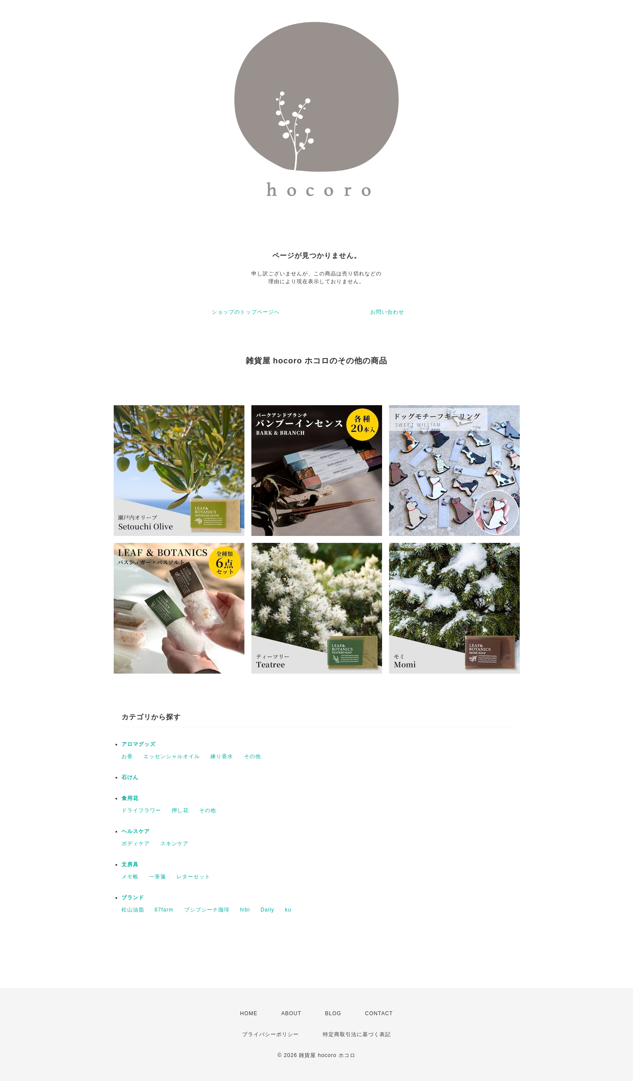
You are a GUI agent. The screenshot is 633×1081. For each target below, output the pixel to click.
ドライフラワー (141, 810)
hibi (245, 910)
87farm (164, 910)
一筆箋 (157, 877)
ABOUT (291, 1013)
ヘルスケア (136, 831)
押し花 (180, 810)
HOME (248, 1013)
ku (288, 910)
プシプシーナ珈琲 (207, 910)
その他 (252, 756)
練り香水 (221, 756)
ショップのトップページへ (246, 312)
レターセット (193, 877)
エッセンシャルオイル (171, 756)
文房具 (130, 864)
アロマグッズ (139, 744)
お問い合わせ (387, 312)
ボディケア (136, 843)
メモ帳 (130, 877)
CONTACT (379, 1013)
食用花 (130, 798)
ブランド (133, 898)
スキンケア (174, 843)
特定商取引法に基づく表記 (357, 1034)
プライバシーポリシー (270, 1034)
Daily (267, 910)
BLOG (333, 1013)
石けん (130, 777)
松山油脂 (133, 910)
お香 (127, 756)
